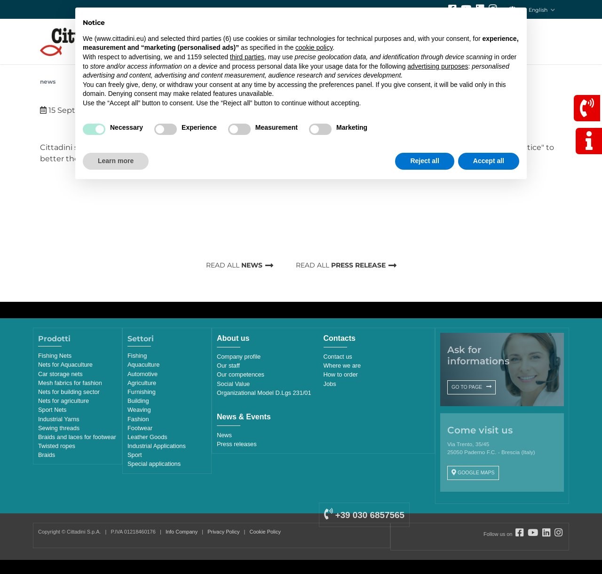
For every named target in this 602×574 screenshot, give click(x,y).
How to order (341, 374)
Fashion (138, 419)
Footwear (139, 428)
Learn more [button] (116, 161)
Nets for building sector (69, 391)
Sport (134, 454)
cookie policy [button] (314, 47)
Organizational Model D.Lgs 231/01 (264, 392)
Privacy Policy (223, 532)
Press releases (237, 444)
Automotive (142, 373)
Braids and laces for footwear (77, 436)
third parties (247, 57)
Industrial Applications (156, 445)
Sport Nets (52, 409)
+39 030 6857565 (364, 515)
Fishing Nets (54, 355)
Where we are (342, 365)
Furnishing (141, 391)
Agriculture (141, 382)
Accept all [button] (488, 161)
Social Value (233, 383)
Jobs (330, 383)
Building (138, 400)
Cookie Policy (265, 532)
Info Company (182, 532)
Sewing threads (58, 428)
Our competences (240, 374)
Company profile (239, 356)
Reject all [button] (424, 161)
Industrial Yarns (58, 419)
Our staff (228, 365)
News (47, 81)
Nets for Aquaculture (65, 364)
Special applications (154, 463)
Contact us (338, 356)
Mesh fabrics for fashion (70, 382)
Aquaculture (143, 364)
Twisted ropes (56, 445)
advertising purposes (437, 66)
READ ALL (234, 265)
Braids (46, 454)
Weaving (139, 409)
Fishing (137, 355)
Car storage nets (60, 373)
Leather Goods (147, 436)
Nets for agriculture (63, 400)
